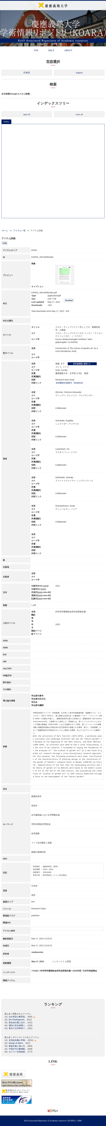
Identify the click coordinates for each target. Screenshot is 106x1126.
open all (26, 114)
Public (6, 121)
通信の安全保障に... (18, 1025)
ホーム (5, 230)
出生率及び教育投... (18, 1017)
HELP (51, 50)
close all (79, 114)
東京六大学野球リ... (18, 1028)
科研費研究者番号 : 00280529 (69, 383)
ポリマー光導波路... (18, 1052)
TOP (36, 50)
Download (69, 300)
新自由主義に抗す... (18, 1022)
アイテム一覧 (19, 230)
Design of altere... (17, 1043)
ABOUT (68, 50)
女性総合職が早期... (18, 1040)
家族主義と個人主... (18, 1046)
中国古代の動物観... (18, 1049)
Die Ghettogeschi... (17, 1019)
